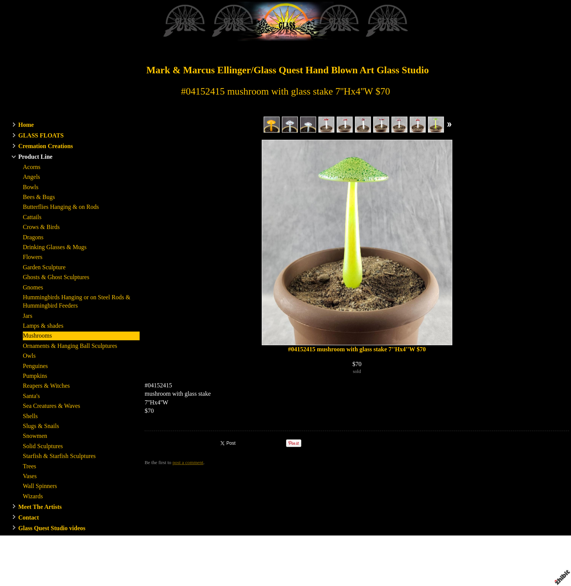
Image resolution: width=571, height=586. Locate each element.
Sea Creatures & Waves (51, 406)
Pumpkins (35, 376)
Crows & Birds (41, 227)
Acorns (31, 167)
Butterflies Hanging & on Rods (61, 207)
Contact (28, 517)
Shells (30, 416)
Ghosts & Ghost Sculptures (56, 277)
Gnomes (33, 287)
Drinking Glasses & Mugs (55, 247)
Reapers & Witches (46, 385)
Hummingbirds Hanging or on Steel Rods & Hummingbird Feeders (76, 301)
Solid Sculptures (43, 446)
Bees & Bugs (39, 197)
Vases (30, 476)
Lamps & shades (43, 325)
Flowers (33, 257)
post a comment (187, 462)
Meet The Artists (40, 507)
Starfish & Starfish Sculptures (59, 456)
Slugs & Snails (41, 426)
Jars (27, 316)
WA (366, 559)
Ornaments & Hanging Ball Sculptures (70, 346)
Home (26, 125)
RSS (149, 580)
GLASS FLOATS (41, 135)
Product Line (35, 156)
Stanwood (350, 559)
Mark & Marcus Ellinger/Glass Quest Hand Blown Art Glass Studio (287, 70)
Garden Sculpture (44, 267)
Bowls (30, 187)
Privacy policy (420, 566)
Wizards (33, 496)
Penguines (35, 366)
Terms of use (389, 566)
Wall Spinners (40, 486)
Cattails (32, 217)
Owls (29, 355)
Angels (31, 177)
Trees (29, 466)
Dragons (33, 237)
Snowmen (35, 436)
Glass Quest (325, 559)
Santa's (31, 396)
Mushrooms (37, 335)
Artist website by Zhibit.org (306, 566)
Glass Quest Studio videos (51, 528)
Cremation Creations (45, 146)
